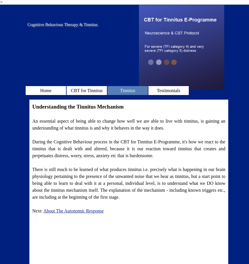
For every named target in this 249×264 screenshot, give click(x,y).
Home (45, 90)
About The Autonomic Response (74, 210)
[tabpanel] (128, 158)
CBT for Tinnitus (87, 90)
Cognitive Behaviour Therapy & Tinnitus (62, 24)
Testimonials (168, 90)
